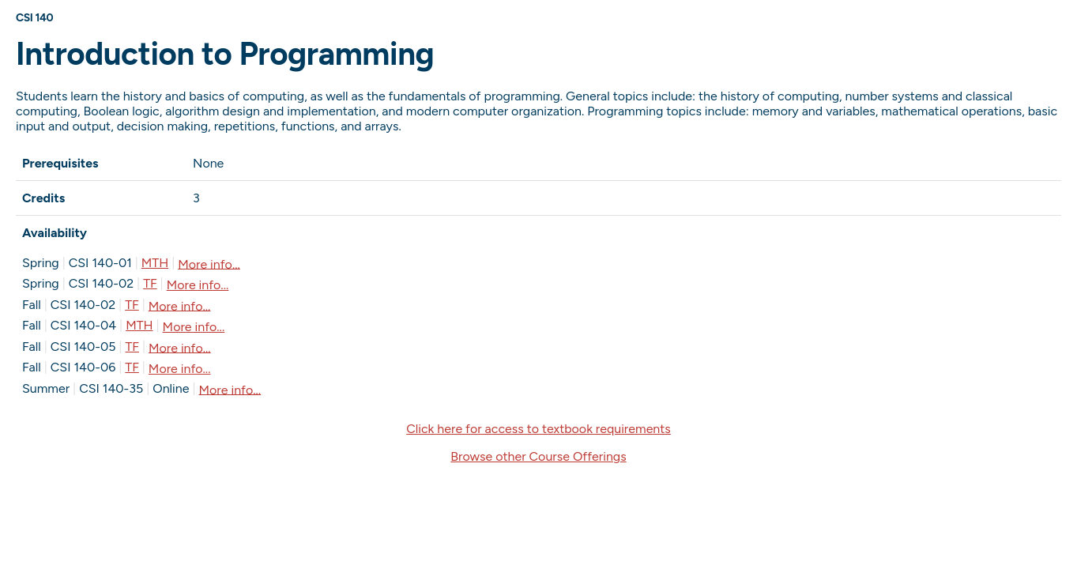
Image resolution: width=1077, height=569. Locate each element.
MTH (154, 262)
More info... (209, 263)
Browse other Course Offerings (538, 456)
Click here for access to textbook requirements (538, 428)
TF (150, 283)
